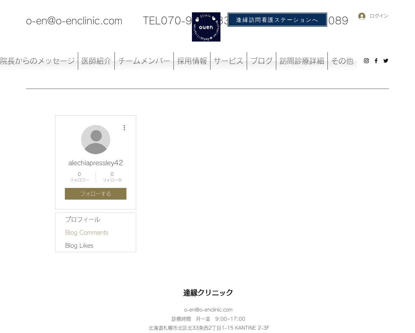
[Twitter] (386, 60)
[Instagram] (366, 60)
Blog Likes (79, 245)
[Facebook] (376, 60)
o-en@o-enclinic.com (74, 21)
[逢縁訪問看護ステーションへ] (277, 19)
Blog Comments (86, 232)
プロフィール (82, 219)
